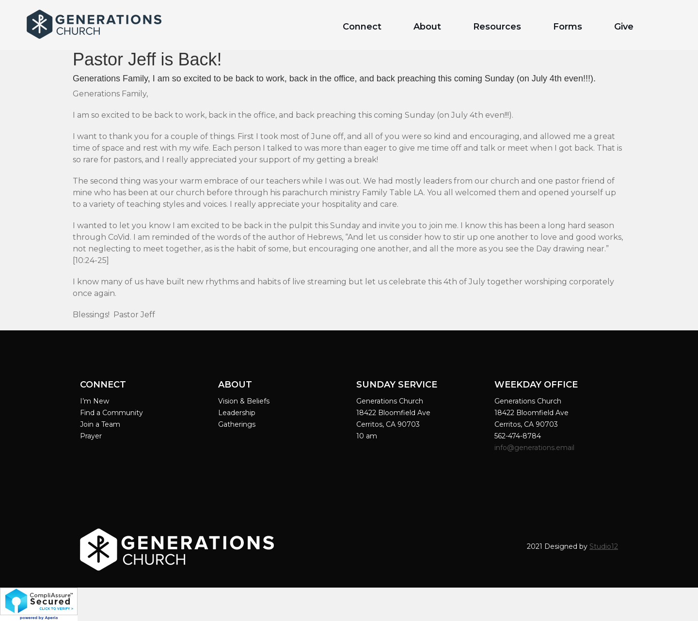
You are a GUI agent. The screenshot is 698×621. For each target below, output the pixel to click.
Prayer (91, 436)
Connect (362, 26)
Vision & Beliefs (244, 401)
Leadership (236, 412)
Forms (567, 26)
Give (624, 26)
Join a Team (100, 424)
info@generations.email (535, 447)
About (427, 26)
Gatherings (236, 424)
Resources (497, 26)
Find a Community (111, 412)
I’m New (94, 401)
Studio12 (603, 546)
